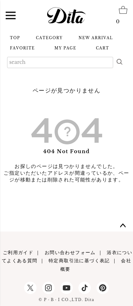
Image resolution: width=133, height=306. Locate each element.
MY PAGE (65, 48)
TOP (15, 38)
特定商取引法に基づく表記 (79, 261)
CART (102, 48)
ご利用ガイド (18, 253)
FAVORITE (22, 48)
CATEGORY (49, 38)
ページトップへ (123, 226)
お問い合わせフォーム (70, 253)
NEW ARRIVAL (96, 38)
